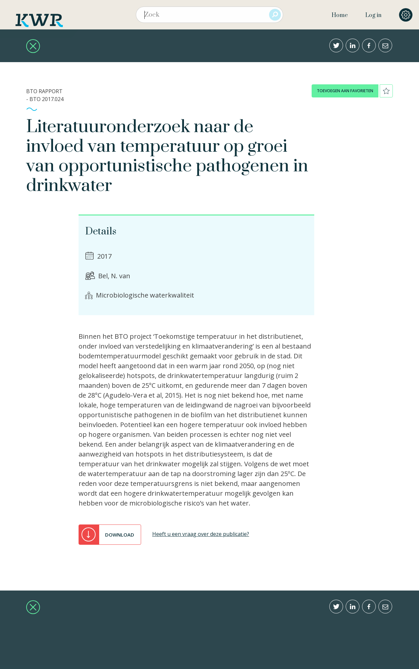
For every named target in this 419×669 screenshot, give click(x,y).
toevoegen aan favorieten (345, 91)
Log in (373, 15)
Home (340, 15)
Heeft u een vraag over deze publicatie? (200, 534)
